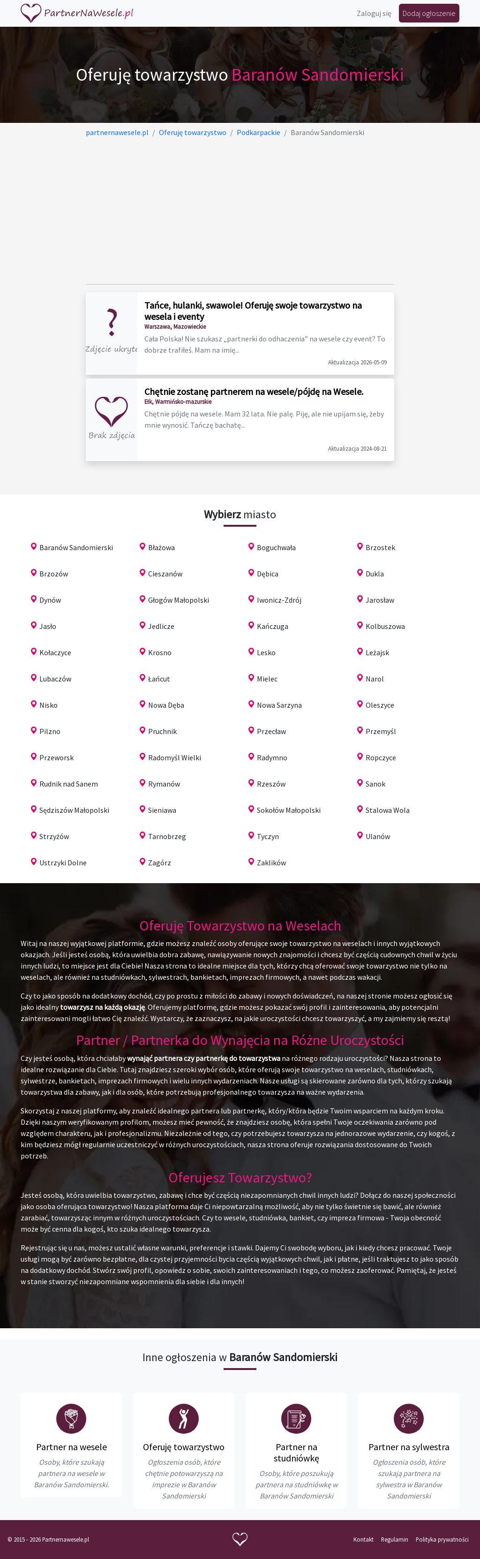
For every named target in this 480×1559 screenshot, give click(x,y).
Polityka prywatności (442, 1539)
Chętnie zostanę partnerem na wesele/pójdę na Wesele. (253, 391)
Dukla (375, 573)
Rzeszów (271, 783)
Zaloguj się (374, 13)
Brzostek (380, 547)
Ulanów (378, 836)
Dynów (50, 600)
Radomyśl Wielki (174, 757)
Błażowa (161, 547)
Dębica (267, 573)
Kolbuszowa (385, 626)
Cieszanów (165, 573)
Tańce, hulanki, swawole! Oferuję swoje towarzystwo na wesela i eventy (253, 310)
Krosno (160, 652)
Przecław (271, 731)
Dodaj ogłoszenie (429, 13)
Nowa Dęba (166, 705)
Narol (375, 678)
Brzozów (53, 573)
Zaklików (271, 862)
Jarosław (380, 600)
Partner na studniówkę (296, 1452)
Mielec (267, 678)
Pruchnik (162, 731)
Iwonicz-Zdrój (279, 600)
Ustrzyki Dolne (63, 862)
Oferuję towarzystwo (184, 1447)
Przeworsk (56, 757)
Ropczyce (381, 757)
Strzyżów (54, 836)
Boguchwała (276, 547)
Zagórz (159, 862)
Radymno (272, 757)
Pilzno (49, 731)
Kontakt (363, 1539)
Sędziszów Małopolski (74, 810)
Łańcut (159, 678)
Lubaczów (55, 678)
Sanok (375, 783)
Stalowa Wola (388, 810)
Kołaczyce (55, 652)
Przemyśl (381, 731)
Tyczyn (268, 836)
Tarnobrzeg (167, 836)
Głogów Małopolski (178, 600)
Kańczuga (272, 626)
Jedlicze (161, 626)
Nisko (48, 705)
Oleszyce (380, 705)
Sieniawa (162, 810)
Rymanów (164, 783)
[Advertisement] (240, 211)
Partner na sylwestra (409, 1447)
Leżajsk (377, 652)
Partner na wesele (71, 1447)
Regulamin (394, 1539)
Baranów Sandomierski (76, 547)
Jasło (47, 626)
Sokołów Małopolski (289, 810)
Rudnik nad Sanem (68, 783)
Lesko (266, 652)
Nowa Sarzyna (279, 705)
